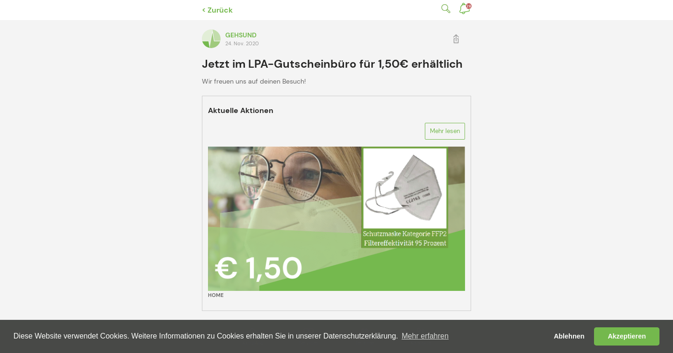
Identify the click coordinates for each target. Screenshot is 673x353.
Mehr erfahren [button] (425, 336)
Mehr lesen (445, 131)
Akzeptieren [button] (627, 336)
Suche (444, 8)
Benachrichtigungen (469, 6)
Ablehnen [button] (569, 336)
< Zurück (217, 10)
